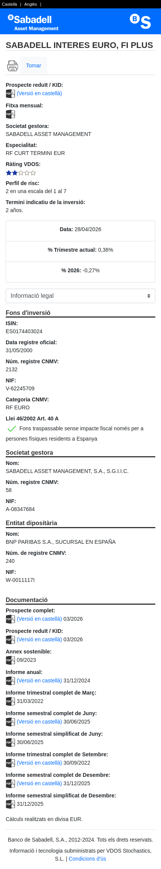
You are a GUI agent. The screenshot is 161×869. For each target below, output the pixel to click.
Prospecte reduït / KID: (34, 85)
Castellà (9, 4)
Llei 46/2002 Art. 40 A (32, 418)
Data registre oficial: (31, 342)
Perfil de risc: (23, 183)
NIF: (11, 380)
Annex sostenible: (29, 652)
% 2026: (71, 270)
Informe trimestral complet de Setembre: (57, 754)
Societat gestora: (27, 126)
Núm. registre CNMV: (32, 361)
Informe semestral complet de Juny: (51, 713)
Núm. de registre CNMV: (36, 553)
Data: (66, 229)
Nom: (12, 463)
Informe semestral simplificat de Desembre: (61, 795)
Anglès (30, 4)
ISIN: (12, 323)
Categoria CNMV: (27, 399)
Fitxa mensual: (24, 105)
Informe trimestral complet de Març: (51, 693)
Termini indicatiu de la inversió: (45, 202)
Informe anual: (24, 672)
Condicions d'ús (87, 859)
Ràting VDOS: (23, 164)
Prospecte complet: (30, 610)
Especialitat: (21, 145)
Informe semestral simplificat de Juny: (54, 734)
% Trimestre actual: (72, 250)
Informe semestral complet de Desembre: (58, 775)
